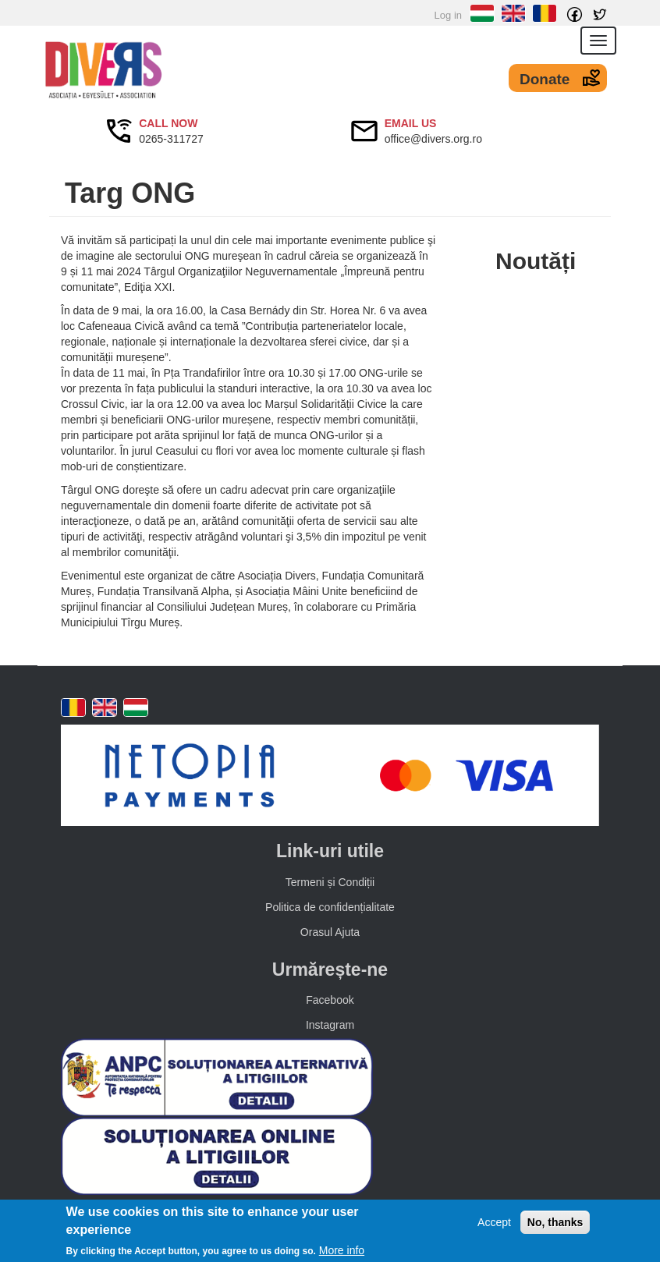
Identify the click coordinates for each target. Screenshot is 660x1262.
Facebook (329, 1000)
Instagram (330, 1025)
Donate (545, 79)
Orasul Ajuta (330, 932)
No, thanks (555, 1222)
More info (341, 1250)
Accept (494, 1222)
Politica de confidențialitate (330, 907)
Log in (448, 15)
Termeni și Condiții (330, 882)
